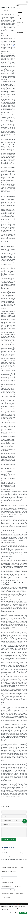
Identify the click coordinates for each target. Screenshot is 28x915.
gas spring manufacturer (15, 45)
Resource (13, 849)
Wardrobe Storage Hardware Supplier (9, 871)
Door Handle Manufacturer (7, 882)
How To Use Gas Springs (21, 856)
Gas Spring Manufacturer (7, 886)
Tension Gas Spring (20, 893)
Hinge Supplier (18, 886)
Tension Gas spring (6, 897)
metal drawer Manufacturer (7, 893)
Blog (18, 849)
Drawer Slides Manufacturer (7, 889)
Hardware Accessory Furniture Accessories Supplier (12, 867)
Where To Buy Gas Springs (5, 852)
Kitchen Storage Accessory (7, 878)
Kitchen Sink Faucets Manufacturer (9, 875)
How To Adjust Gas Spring (21, 859)
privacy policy (4, 909)
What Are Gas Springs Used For (8, 856)
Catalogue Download (6, 849)
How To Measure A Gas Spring (8, 859)
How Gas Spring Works (21, 853)
